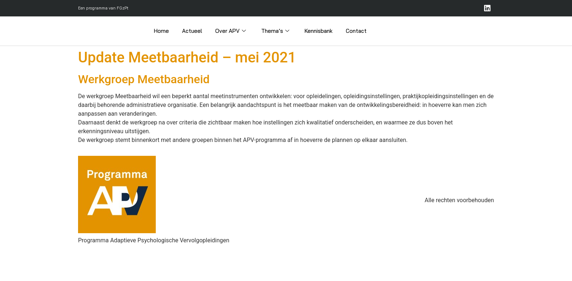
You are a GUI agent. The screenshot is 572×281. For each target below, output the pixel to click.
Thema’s (275, 30)
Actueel (192, 30)
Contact (356, 30)
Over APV (230, 30)
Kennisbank (319, 30)
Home (161, 30)
